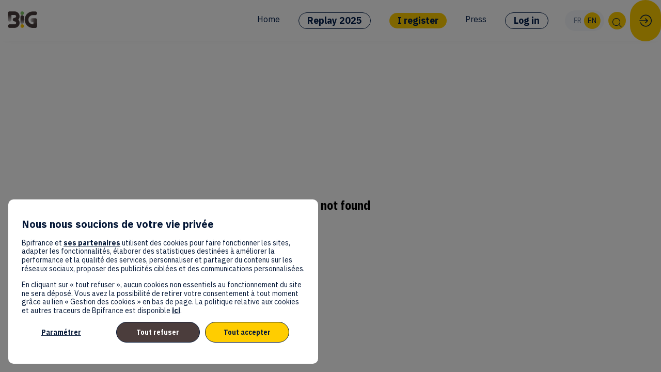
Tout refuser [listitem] (157, 332)
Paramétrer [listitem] (61, 332)
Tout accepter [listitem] (247, 332)
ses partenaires (92, 242)
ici (176, 310)
